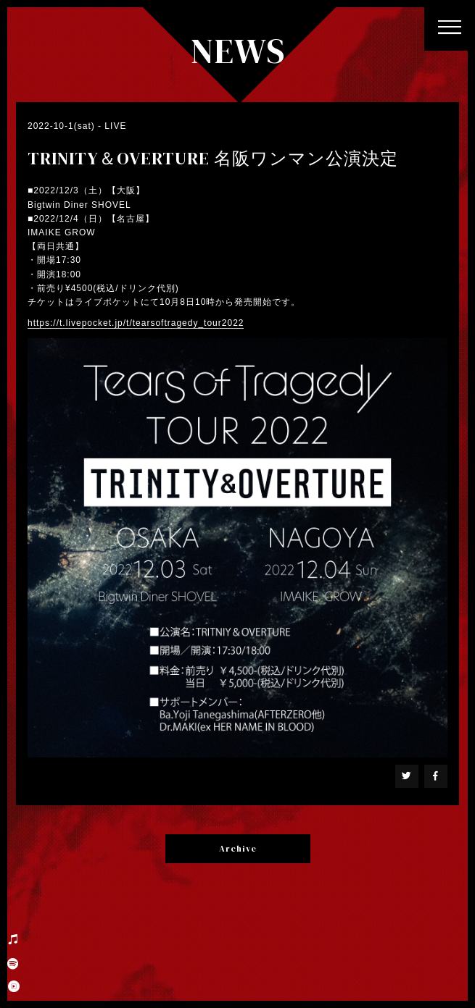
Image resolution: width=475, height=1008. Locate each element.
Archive (238, 848)
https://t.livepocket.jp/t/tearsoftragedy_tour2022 (136, 323)
